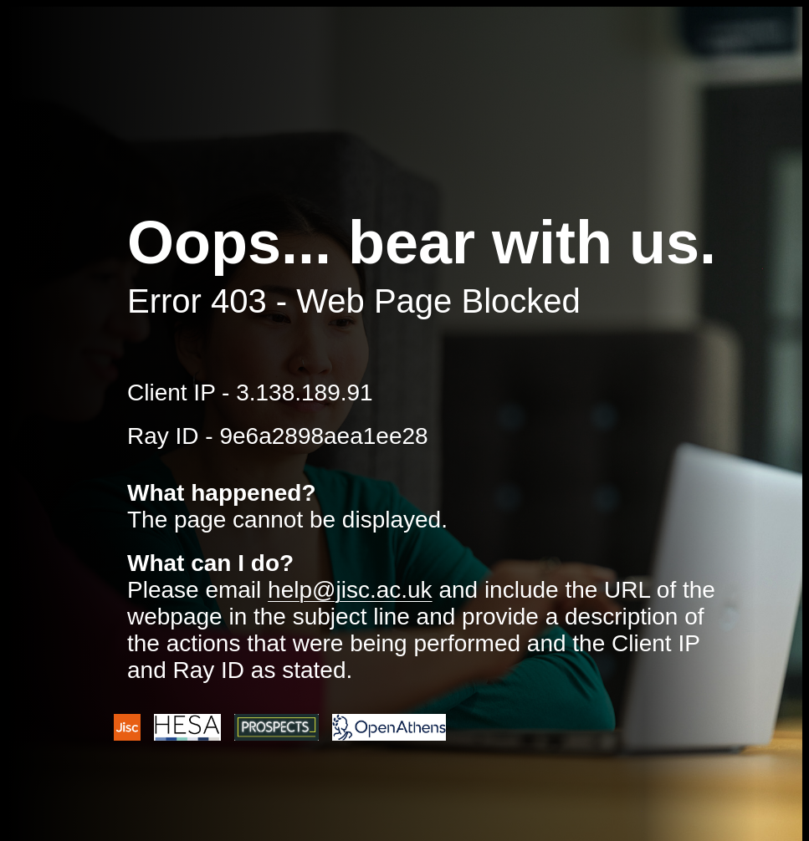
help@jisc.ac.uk (350, 590)
